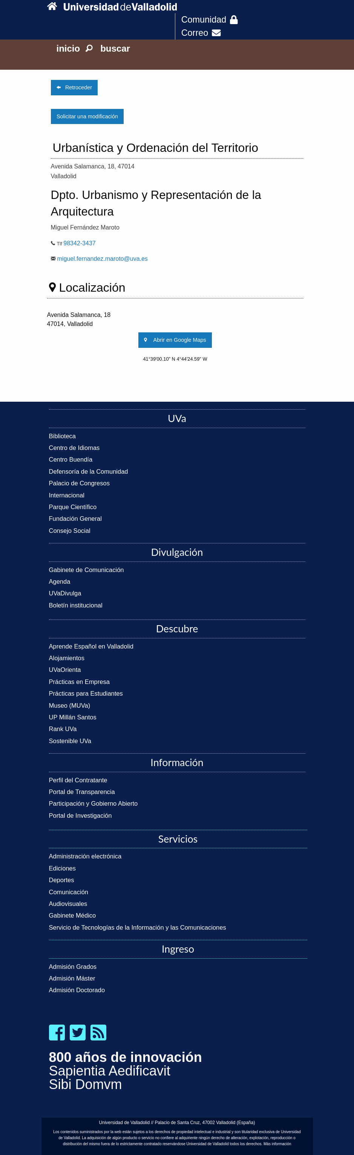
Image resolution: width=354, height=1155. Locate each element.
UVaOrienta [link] (65, 669)
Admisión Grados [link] (73, 966)
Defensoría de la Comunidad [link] (88, 471)
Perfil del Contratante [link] (78, 780)
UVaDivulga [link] (65, 593)
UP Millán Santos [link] (73, 717)
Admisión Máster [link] (72, 978)
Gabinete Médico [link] (72, 915)
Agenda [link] (59, 581)
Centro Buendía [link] (71, 459)
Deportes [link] (61, 880)
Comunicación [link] (69, 892)
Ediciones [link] (62, 868)
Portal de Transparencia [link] (82, 791)
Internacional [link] (66, 495)
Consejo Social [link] (69, 530)
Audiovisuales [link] (68, 903)
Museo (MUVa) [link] (69, 705)
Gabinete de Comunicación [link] (86, 569)
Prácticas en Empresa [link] (79, 681)
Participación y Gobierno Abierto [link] (93, 803)
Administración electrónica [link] (85, 856)
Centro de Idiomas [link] (74, 447)
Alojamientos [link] (66, 658)
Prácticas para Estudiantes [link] (86, 693)
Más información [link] (277, 1144)
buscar (108, 48)
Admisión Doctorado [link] (77, 990)
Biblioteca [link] (62, 436)
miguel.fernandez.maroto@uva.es (102, 258)
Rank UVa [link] (63, 728)
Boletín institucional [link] (76, 605)
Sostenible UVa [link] (70, 740)
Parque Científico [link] (73, 506)
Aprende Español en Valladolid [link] (91, 646)
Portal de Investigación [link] (80, 815)
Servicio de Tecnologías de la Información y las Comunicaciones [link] (137, 927)
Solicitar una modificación (87, 116)
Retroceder (74, 87)
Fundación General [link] (75, 518)
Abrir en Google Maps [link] (175, 340)
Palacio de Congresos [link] (79, 483)
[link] (53, 6)
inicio (68, 48)
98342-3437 (79, 243)
